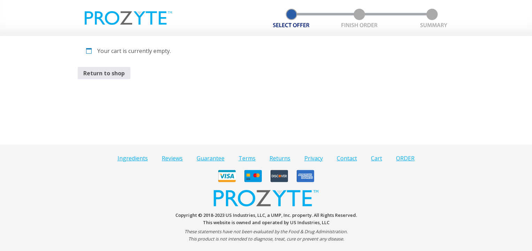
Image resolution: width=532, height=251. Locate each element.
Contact (347, 158)
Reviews (172, 158)
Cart (376, 158)
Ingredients (132, 158)
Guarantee (211, 158)
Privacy (313, 158)
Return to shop (104, 73)
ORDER (405, 158)
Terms (247, 158)
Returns (279, 158)
